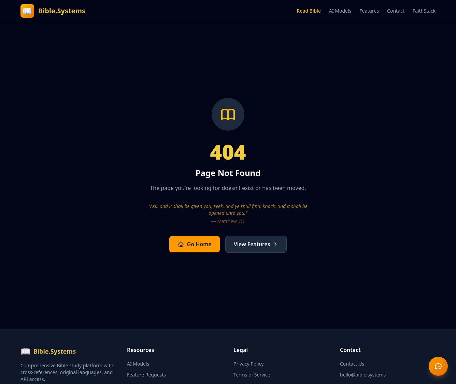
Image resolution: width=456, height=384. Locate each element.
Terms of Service (251, 374)
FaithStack (424, 11)
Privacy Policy (248, 363)
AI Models (340, 11)
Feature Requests (146, 374)
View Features (256, 244)
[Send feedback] (438, 366)
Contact (395, 11)
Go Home (194, 244)
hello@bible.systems (363, 374)
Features (369, 11)
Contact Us (352, 363)
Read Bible (309, 11)
